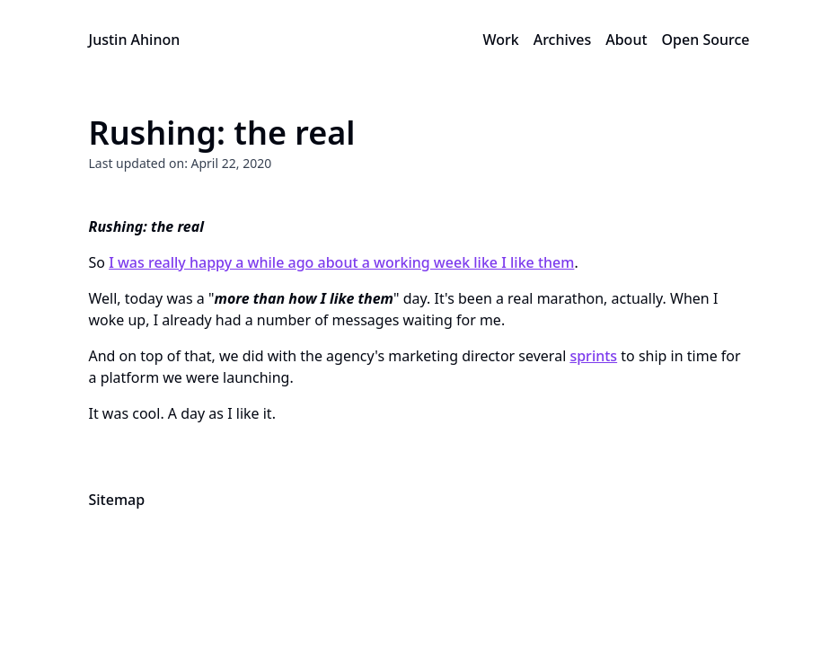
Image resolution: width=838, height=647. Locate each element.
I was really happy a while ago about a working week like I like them (341, 262)
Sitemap (117, 500)
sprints (593, 356)
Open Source (706, 39)
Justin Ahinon (135, 39)
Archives (563, 39)
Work (500, 39)
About (626, 39)
